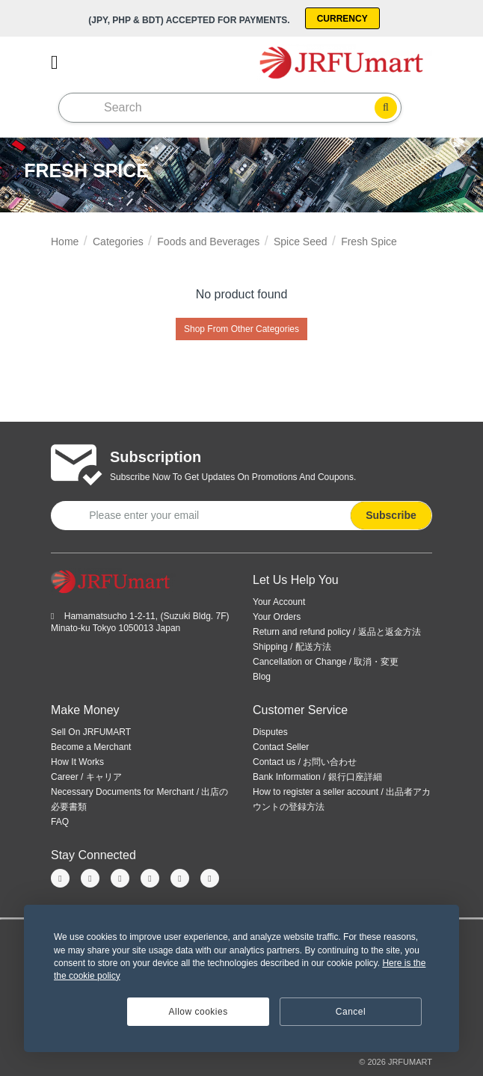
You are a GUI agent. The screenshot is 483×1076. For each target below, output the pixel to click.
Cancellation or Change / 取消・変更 (326, 662)
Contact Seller (281, 747)
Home (65, 242)
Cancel (351, 1011)
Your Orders (277, 617)
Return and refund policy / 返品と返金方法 (337, 632)
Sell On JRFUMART (91, 732)
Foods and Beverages (208, 242)
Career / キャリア (86, 777)
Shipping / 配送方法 (292, 647)
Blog (262, 676)
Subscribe (391, 515)
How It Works (77, 762)
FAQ (60, 822)
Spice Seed (300, 242)
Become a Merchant (91, 747)
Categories (118, 242)
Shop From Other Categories (241, 329)
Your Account (279, 602)
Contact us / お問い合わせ (305, 762)
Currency (342, 18)
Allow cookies (198, 1011)
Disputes (270, 732)
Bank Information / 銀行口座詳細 (317, 777)
